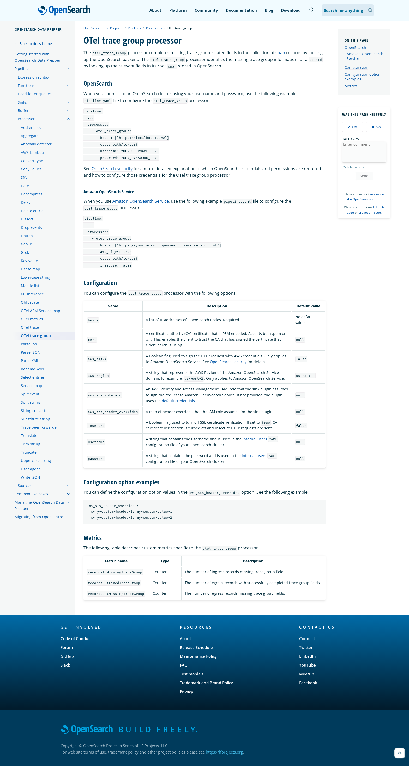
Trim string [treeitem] (30, 443)
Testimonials (191, 673)
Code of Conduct (76, 638)
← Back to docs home (33, 43)
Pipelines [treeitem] (23, 68)
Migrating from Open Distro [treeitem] (39, 516)
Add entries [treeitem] (31, 127)
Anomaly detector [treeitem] (36, 144)
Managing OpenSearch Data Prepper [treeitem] (39, 505)
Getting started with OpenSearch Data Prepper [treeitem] (38, 57)
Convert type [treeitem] (32, 160)
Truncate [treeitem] (29, 452)
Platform (178, 10)
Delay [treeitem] (26, 202)
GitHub (67, 656)
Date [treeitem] (25, 185)
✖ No (376, 126)
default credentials (178, 400)
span (280, 52)
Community (206, 10)
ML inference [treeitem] (32, 294)
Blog (269, 10)
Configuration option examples (363, 76)
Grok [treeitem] (25, 252)
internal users (255, 438)
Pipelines (134, 28)
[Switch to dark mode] (311, 9)
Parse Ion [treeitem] (29, 343)
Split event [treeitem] (30, 393)
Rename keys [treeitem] (32, 368)
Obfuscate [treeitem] (30, 302)
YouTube (307, 665)
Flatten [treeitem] (27, 235)
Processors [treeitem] (27, 118)
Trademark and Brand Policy (206, 682)
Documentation (241, 10)
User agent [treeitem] (30, 468)
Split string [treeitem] (30, 402)
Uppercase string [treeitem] (36, 460)
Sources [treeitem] (25, 485)
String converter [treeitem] (35, 410)
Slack (65, 665)
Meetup (306, 673)
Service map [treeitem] (31, 385)
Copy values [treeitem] (31, 169)
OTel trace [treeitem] (30, 327)
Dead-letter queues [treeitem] (35, 93)
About (155, 10)
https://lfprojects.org (224, 752)
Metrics (351, 86)
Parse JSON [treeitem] (30, 352)
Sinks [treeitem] (22, 102)
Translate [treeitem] (29, 435)
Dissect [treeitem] (27, 219)
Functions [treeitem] (26, 85)
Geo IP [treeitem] (26, 244)
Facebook (308, 682)
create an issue (370, 212)
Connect (307, 638)
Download (291, 10)
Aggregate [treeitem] (30, 135)
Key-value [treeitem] (29, 260)
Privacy (186, 691)
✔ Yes (352, 126)
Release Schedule (196, 647)
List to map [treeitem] (30, 269)
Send (364, 175)
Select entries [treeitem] (33, 377)
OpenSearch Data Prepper (38, 29)
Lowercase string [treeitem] (35, 277)
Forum (67, 647)
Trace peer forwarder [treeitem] (39, 427)
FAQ (184, 665)
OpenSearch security (112, 169)
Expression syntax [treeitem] (33, 77)
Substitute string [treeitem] (35, 418)
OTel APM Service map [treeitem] (40, 310)
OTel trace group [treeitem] (36, 335)
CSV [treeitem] (24, 177)
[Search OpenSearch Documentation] (348, 10)
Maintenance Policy (198, 656)
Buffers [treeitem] (24, 110)
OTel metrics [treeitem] (32, 318)
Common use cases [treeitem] (31, 493)
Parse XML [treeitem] (30, 360)
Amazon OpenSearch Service (140, 201)
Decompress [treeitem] (32, 194)
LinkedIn (307, 656)
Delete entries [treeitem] (33, 210)
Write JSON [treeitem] (30, 477)
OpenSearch (65, 10)
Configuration (356, 67)
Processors (154, 28)
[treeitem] (68, 69)
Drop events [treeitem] (31, 227)
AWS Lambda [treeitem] (32, 152)
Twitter (305, 647)
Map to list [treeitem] (30, 285)
